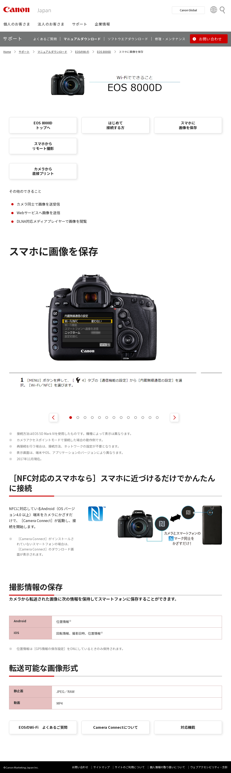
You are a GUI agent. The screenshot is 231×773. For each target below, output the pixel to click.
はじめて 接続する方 (115, 125)
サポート (24, 51)
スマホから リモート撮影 (43, 146)
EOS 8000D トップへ (43, 125)
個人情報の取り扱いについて (167, 767)
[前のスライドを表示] (53, 417)
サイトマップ (101, 767)
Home (7, 51)
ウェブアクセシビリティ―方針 (209, 767)
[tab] (70, 417)
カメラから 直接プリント (43, 171)
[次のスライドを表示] (174, 417)
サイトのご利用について (130, 767)
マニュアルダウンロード (52, 51)
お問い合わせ (80, 767)
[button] (16, 24)
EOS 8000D (104, 51)
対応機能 (188, 727)
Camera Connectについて (115, 727)
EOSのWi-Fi (82, 51)
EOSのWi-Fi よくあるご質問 (43, 727)
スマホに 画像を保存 (188, 125)
